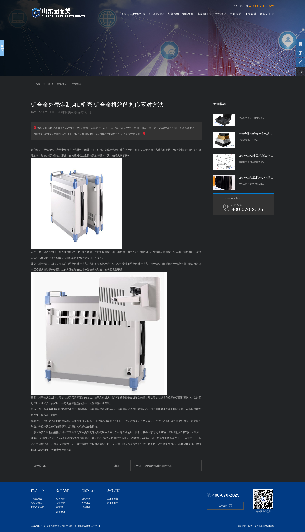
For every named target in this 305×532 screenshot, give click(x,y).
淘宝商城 (250, 13)
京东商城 (235, 13)
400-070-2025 (261, 6)
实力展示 (173, 13)
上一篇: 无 (40, 465)
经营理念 (60, 507)
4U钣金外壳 (137, 13)
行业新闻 (86, 507)
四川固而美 (112, 503)
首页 (124, 13)
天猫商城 (221, 13)
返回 (116, 465)
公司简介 (60, 498)
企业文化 (60, 503)
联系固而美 (267, 13)
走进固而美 (204, 13)
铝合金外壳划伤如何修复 (152, 465)
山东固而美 (112, 498)
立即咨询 (225, 505)
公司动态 (86, 498)
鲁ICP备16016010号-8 (89, 526)
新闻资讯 (188, 13)
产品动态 (76, 83)
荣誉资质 (60, 511)
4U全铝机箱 (156, 13)
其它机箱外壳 (37, 507)
